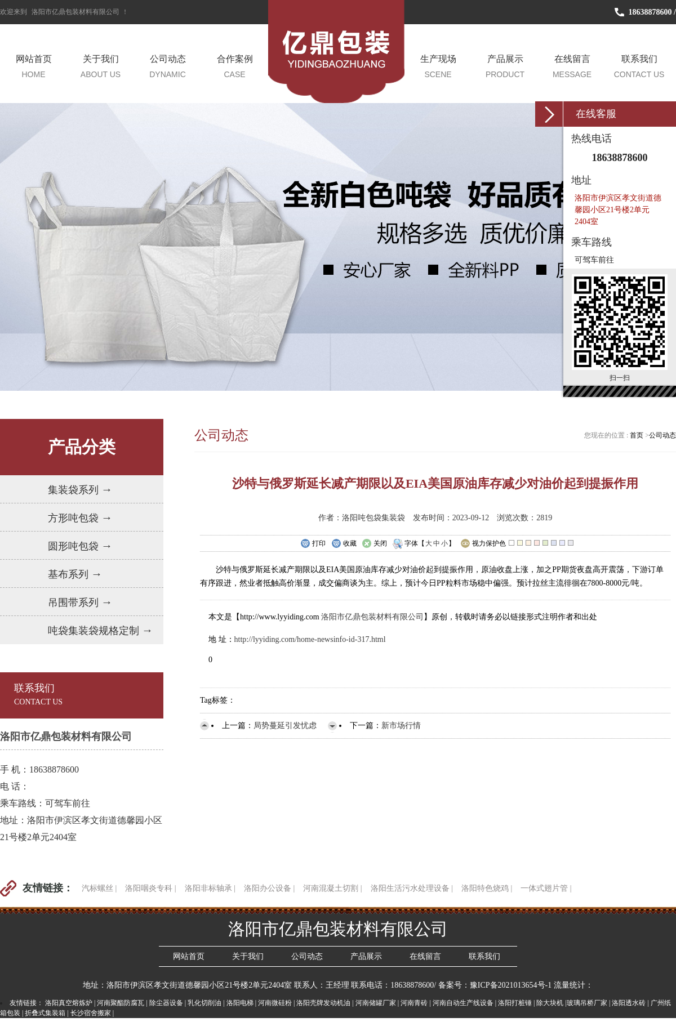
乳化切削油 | (206, 1003)
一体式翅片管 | (546, 888)
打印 (313, 544)
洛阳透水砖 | (630, 1003)
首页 (637, 435)
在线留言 (572, 67)
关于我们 (100, 67)
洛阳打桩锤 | (516, 1003)
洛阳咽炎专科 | (150, 888)
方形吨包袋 (80, 517)
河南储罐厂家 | (377, 1003)
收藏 (344, 544)
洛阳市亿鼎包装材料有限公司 (75, 12)
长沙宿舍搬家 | (92, 1013)
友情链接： (48, 888)
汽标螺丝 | (99, 888)
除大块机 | (551, 1003)
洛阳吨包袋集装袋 (373, 518)
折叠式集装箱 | (46, 1013)
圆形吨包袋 (80, 545)
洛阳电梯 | (241, 1003)
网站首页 (33, 67)
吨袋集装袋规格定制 (100, 630)
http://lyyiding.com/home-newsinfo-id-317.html (310, 639)
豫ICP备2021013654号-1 (511, 985)
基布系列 (75, 574)
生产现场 (438, 67)
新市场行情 (401, 725)
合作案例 (234, 67)
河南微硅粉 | (276, 1003)
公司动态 (167, 67)
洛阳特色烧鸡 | (486, 888)
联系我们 (639, 67)
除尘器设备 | (167, 1003)
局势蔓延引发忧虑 (285, 725)
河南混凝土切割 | (332, 888)
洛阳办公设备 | (269, 888)
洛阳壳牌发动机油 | (324, 1003)
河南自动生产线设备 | (464, 1003)
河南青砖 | (415, 1003)
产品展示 (505, 67)
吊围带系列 (80, 602)
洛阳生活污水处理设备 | (412, 888)
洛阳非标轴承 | (210, 888)
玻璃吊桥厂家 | (588, 1003)
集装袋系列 (80, 489)
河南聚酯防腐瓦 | (122, 1003)
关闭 (374, 544)
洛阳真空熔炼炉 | (70, 1003)
